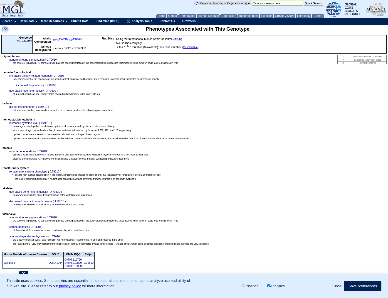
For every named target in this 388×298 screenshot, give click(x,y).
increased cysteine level (23, 123)
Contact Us (167, 21)
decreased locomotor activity (26, 90)
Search (7, 21)
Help (12, 15)
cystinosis (9, 262)
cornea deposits (19, 227)
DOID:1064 (55, 262)
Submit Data (80, 21)
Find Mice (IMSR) (107, 21)
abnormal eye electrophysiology (28, 236)
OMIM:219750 (73, 259)
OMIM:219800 (73, 262)
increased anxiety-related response (30, 75)
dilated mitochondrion (22, 106)
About (5, 15)
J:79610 (52, 59)
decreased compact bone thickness (30, 201)
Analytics (276, 286)
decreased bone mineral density (28, 191)
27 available (190, 47)
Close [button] (337, 286)
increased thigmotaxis (29, 85)
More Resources (52, 21)
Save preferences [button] (362, 286)
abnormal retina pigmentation (26, 59)
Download (27, 21)
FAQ (20, 15)
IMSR (177, 39)
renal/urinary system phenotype (28, 171)
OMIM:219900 (73, 266)
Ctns (60, 40)
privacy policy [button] (70, 286)
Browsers (189, 21)
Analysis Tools (139, 21)
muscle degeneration (22, 151)
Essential (250, 286)
